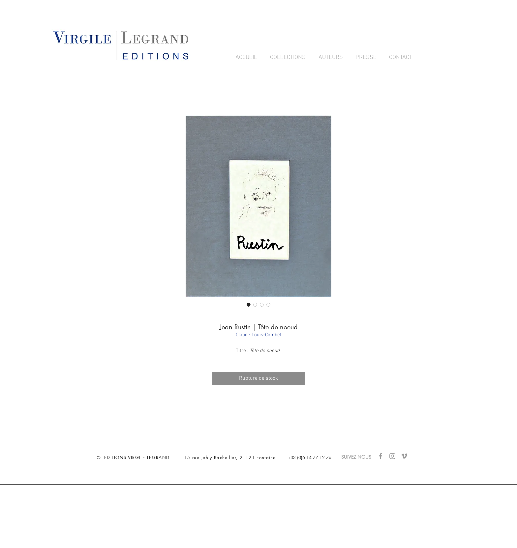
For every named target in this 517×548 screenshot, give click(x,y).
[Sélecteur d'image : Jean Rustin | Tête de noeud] (248, 304)
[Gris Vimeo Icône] (404, 456)
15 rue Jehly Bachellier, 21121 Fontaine (230, 457)
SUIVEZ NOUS (359, 457)
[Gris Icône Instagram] (392, 456)
